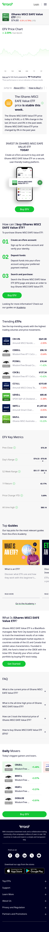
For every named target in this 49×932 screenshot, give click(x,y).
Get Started (14, 663)
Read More (9, 594)
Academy (21, 307)
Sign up (5, 77)
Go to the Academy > (25, 603)
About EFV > (19, 87)
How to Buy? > (36, 87)
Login (36, 4)
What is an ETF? (12, 569)
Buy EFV (24, 209)
